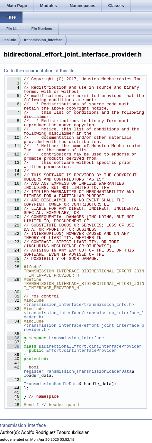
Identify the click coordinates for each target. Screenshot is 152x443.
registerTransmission (49, 371)
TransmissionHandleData (51, 384)
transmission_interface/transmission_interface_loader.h (84, 315)
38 (13, 346)
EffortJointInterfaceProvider (81, 350)
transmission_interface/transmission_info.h (79, 304)
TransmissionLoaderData (104, 371)
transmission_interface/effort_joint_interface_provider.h (84, 327)
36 (13, 338)
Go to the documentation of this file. (40, 70)
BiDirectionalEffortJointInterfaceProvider (90, 346)
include (10, 40)
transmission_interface (43, 40)
